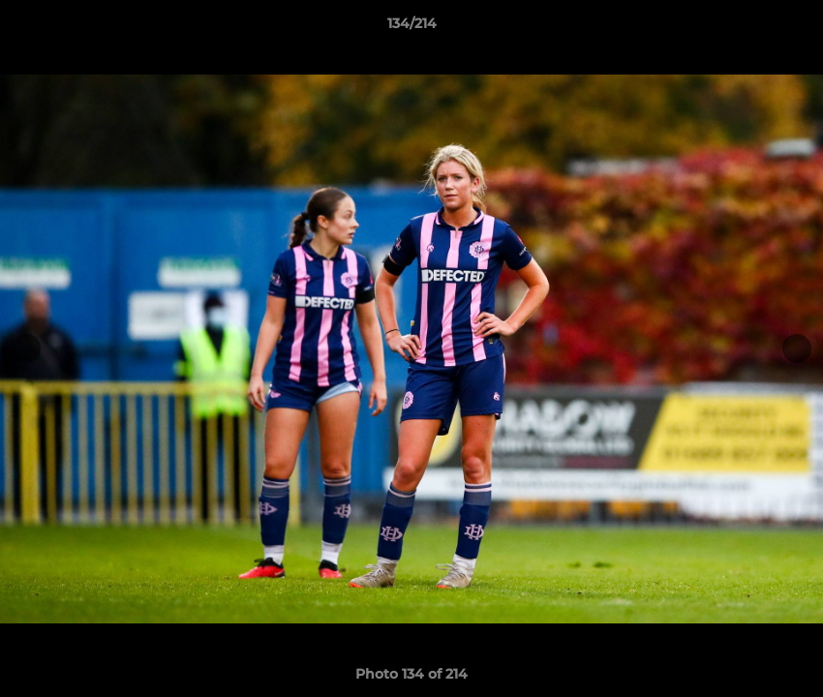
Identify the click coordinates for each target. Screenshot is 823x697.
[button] (788, 28)
